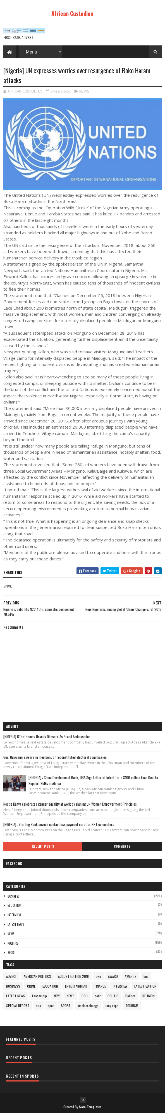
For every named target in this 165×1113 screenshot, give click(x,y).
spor (51, 1005)
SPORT (12, 952)
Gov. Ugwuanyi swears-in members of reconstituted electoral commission (55, 757)
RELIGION (148, 995)
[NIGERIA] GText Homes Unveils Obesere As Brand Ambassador (46, 736)
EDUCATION (14, 905)
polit (98, 995)
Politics (13, 943)
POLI (85, 995)
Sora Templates (90, 1106)
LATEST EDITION (145, 986)
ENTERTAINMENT (76, 986)
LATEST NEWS (16, 924)
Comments (122, 846)
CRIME (31, 986)
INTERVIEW (14, 915)
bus (146, 976)
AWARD (113, 976)
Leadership (39, 995)
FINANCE (100, 986)
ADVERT (11, 976)
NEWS (84, 91)
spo (38, 1005)
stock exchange (88, 1005)
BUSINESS (13, 896)
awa (98, 976)
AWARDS (131, 976)
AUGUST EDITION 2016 (73, 976)
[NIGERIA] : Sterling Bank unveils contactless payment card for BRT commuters (58, 824)
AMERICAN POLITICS (37, 976)
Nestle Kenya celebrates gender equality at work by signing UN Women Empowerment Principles (70, 804)
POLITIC (112, 995)
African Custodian (72, 13)
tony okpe (112, 1005)
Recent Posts (43, 846)
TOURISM (131, 1005)
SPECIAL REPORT (17, 1005)
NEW (57, 995)
